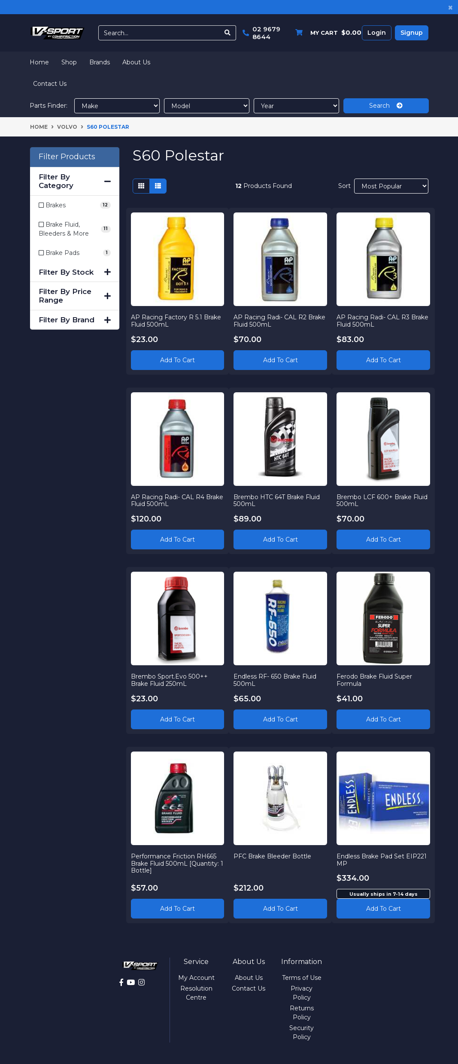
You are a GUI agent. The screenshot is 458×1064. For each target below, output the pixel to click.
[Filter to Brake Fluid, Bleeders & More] (74, 229)
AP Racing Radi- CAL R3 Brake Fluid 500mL (382, 320)
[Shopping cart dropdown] (326, 33)
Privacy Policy (301, 993)
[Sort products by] (391, 186)
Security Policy (301, 1032)
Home (39, 62)
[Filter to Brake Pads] (74, 253)
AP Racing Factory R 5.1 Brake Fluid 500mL (176, 320)
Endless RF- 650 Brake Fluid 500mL (275, 680)
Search (386, 105)
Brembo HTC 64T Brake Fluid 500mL (277, 500)
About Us (136, 62)
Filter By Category (75, 181)
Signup (411, 32)
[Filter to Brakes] (74, 205)
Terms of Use (302, 978)
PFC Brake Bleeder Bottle (272, 856)
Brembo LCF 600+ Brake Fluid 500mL (382, 500)
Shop (69, 62)
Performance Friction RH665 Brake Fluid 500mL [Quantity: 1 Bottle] (177, 863)
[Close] (450, 7)
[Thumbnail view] (141, 186)
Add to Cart (177, 360)
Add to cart (383, 908)
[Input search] (159, 32)
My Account (196, 978)
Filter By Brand (75, 319)
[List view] (158, 186)
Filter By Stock (75, 272)
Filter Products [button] (67, 156)
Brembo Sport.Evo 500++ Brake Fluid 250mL (169, 680)
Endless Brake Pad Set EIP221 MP (382, 859)
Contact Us (50, 84)
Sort (344, 186)
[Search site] (227, 32)
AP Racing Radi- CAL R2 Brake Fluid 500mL (279, 320)
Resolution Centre (196, 993)
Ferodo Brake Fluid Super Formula (374, 680)
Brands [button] (99, 62)
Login (376, 32)
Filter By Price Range (75, 295)
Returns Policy (302, 1012)
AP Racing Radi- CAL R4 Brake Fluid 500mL (177, 500)
